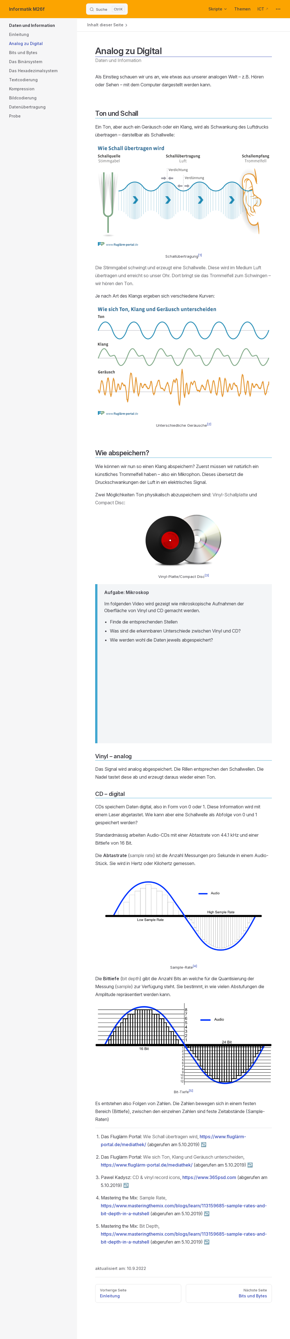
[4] (195, 966)
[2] (209, 424)
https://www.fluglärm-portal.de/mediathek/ (147, 1165)
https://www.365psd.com (209, 1177)
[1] (200, 255)
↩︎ (203, 1144)
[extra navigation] (278, 9)
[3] (207, 575)
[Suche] (107, 9)
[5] (191, 1091)
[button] (57, 25)
